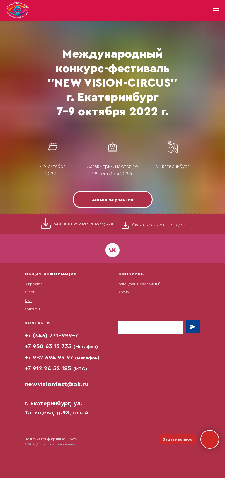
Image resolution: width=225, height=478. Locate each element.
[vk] (112, 250)
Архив (123, 292)
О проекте (34, 284)
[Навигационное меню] (216, 10)
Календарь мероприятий (139, 284)
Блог (28, 300)
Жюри (30, 292)
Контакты (32, 309)
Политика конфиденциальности (51, 439)
